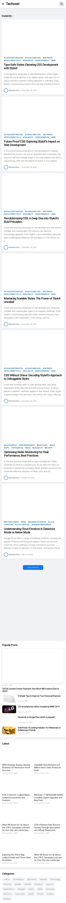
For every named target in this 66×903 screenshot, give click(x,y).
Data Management (27, 445)
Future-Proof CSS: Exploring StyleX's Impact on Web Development (32, 143)
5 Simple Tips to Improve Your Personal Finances (39, 696)
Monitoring (43, 445)
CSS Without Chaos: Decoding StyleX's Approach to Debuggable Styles (33, 377)
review (31, 889)
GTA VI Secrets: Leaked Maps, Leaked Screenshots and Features (16, 798)
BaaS (24, 522)
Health (31, 894)
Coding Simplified (33, 58)
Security (48, 448)
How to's (49, 884)
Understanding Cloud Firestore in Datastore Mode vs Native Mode (29, 530)
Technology (55, 879)
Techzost (12, 4)
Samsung (50, 889)
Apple (40, 889)
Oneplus (7, 899)
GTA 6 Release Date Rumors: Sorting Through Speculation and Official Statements (47, 827)
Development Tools (13, 60)
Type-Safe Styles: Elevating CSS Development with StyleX (31, 66)
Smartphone (18, 879)
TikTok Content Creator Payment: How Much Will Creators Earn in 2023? (30, 690)
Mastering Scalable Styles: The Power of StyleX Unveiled (32, 300)
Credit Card (20, 894)
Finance (50, 894)
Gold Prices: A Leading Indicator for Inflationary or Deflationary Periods (39, 729)
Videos (6, 879)
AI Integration (11, 445)
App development (12, 522)
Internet (27, 884)
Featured (7, 884)
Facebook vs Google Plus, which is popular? (36, 717)
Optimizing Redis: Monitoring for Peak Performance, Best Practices (26, 453)
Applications (9, 889)
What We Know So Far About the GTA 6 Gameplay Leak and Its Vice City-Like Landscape (16, 827)
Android (43, 879)
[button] (4, 4)
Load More (32, 567)
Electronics (31, 879)
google (18, 884)
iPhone (40, 894)
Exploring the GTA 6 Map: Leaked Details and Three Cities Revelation (16, 857)
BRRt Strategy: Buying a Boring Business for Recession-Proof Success (16, 768)
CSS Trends (48, 58)
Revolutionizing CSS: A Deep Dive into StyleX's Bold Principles (31, 220)
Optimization (17, 448)
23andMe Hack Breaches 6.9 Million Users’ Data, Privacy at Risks (47, 768)
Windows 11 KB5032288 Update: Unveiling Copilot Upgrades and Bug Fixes (48, 798)
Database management (41, 524)
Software (7, 894)
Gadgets (21, 889)
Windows (38, 884)
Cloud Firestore (22, 524)
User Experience (42, 60)
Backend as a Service (37, 522)
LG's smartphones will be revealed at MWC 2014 (38, 707)
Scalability (28, 60)
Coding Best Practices (14, 58)
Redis (28, 448)
